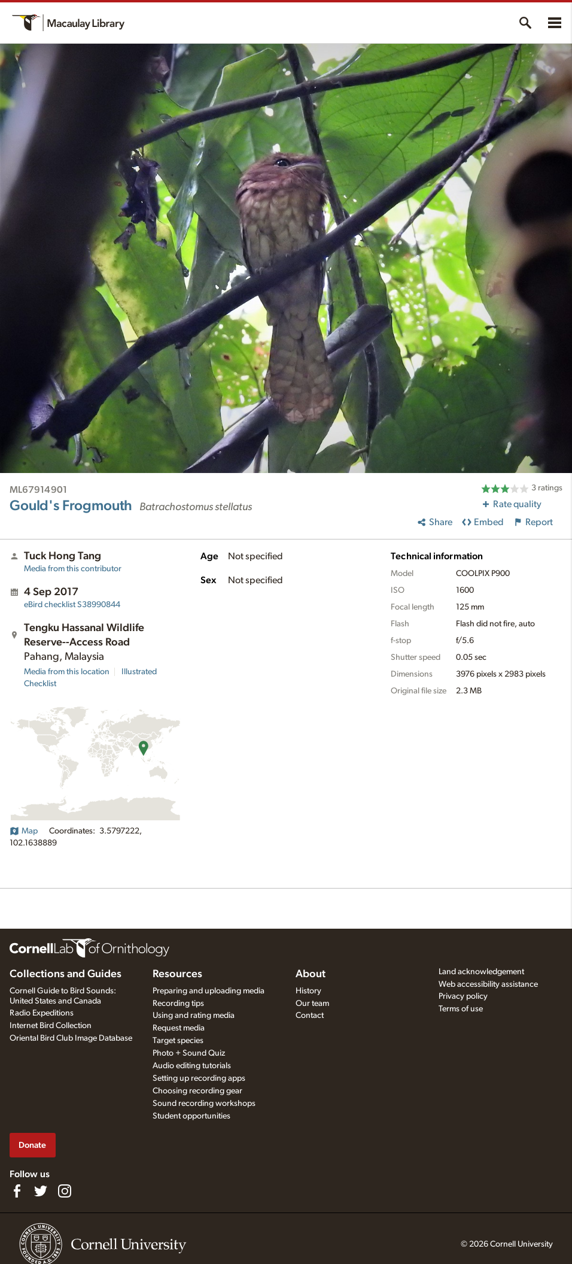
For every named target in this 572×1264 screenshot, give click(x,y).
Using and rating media (194, 1015)
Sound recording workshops (204, 1103)
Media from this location (66, 672)
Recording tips (178, 1003)
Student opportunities (191, 1116)
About (310, 974)
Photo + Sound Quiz (189, 1053)
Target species (178, 1040)
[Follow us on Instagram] (64, 1191)
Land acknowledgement (481, 972)
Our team (312, 1003)
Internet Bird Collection (51, 1025)
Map (24, 831)
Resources (177, 974)
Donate (32, 1145)
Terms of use (461, 1009)
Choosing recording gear (197, 1091)
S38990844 (72, 605)
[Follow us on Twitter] (41, 1191)
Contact (310, 1015)
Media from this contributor (72, 569)
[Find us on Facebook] (17, 1191)
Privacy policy (463, 996)
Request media (179, 1028)
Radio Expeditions (42, 1013)
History (308, 991)
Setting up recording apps (199, 1078)
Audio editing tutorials (192, 1066)
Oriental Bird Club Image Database (71, 1038)
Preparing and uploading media (208, 991)
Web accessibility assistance (488, 984)
